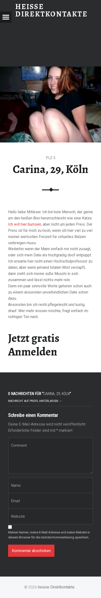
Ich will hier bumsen (24, 224)
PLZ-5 (50, 158)
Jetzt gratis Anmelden (33, 345)
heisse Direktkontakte (56, 587)
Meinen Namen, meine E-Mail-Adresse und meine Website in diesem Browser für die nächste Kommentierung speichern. (49, 535)
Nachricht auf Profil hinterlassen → (35, 401)
